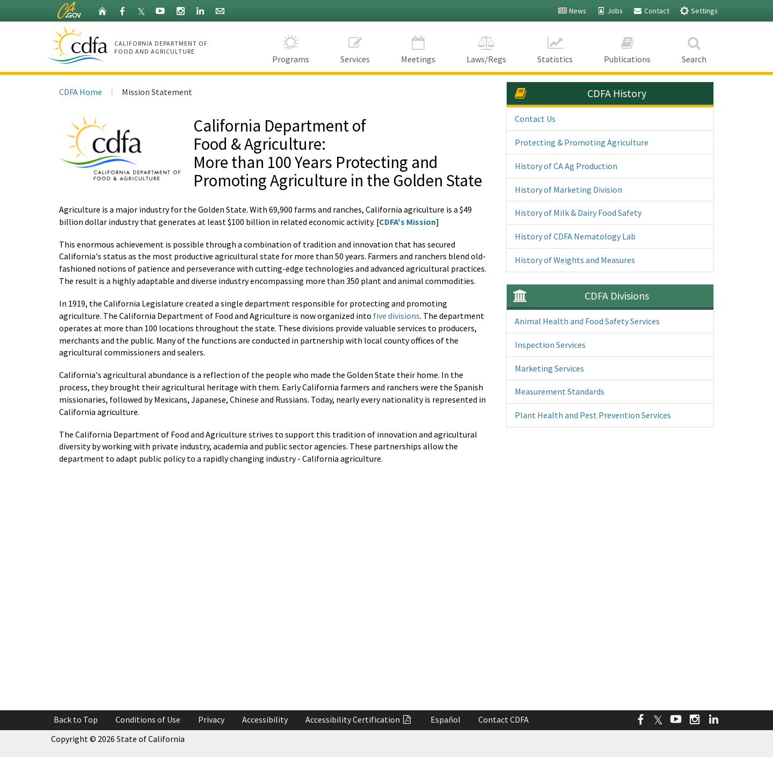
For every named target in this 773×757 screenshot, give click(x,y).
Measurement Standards (559, 391)
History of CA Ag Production (566, 166)
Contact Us (535, 118)
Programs (291, 46)
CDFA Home (80, 91)
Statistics (555, 46)
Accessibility (265, 719)
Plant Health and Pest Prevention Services (593, 415)
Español (446, 719)
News (572, 11)
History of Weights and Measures (575, 259)
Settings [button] (699, 10)
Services (355, 46)
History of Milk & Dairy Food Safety (578, 212)
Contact (651, 11)
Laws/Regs (486, 46)
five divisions (396, 315)
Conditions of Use (147, 719)
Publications (627, 46)
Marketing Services (549, 368)
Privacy (211, 719)
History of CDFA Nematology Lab (575, 236)
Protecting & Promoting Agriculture (581, 142)
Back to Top (76, 719)
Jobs (609, 11)
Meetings (418, 46)
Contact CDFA (503, 719)
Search (694, 46)
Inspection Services (550, 344)
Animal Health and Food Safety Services (587, 321)
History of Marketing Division (568, 189)
